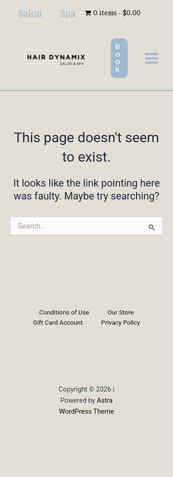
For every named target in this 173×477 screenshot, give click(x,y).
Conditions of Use (64, 312)
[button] (119, 58)
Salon (30, 12)
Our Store (120, 312)
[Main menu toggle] (151, 58)
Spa (68, 12)
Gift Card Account (58, 322)
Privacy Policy (120, 322)
